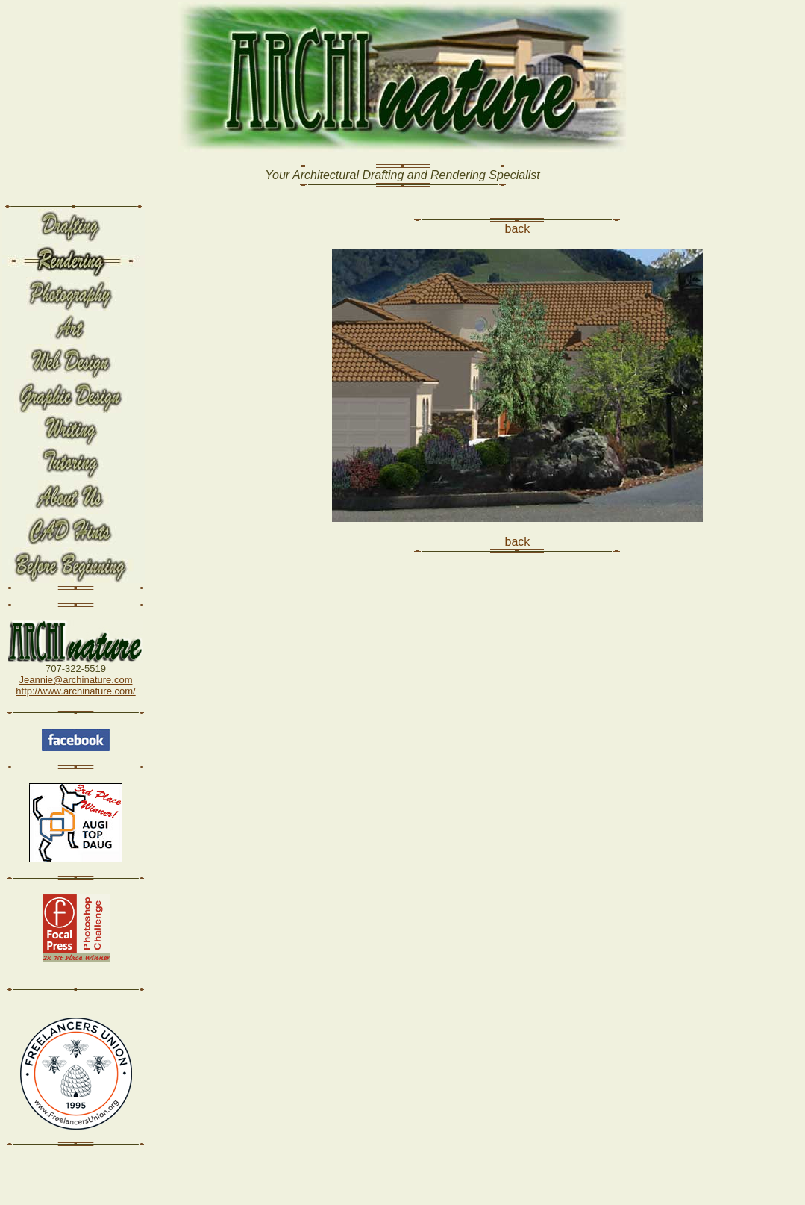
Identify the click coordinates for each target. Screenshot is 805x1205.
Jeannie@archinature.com (76, 679)
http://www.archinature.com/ (75, 691)
